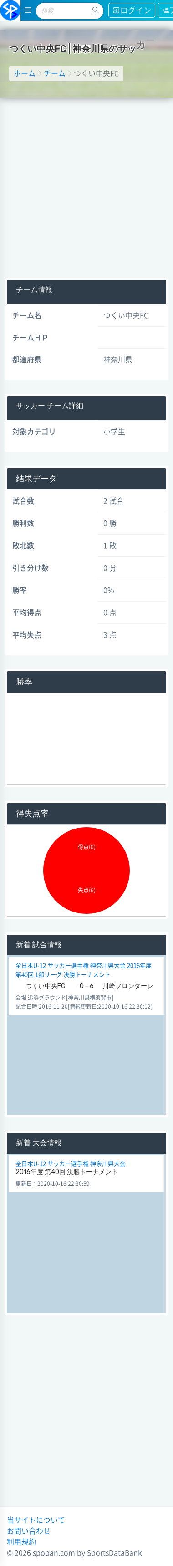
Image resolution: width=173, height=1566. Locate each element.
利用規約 (21, 1541)
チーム (55, 73)
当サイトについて (36, 1520)
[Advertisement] (85, 187)
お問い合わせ (29, 1531)
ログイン (131, 10)
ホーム (25, 73)
